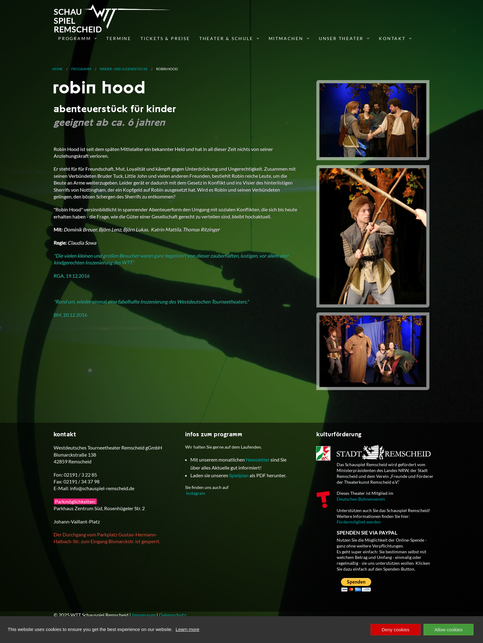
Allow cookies (449, 629)
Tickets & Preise (165, 38)
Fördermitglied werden (359, 521)
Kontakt (392, 38)
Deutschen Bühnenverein (361, 499)
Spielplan (239, 475)
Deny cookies (395, 629)
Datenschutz (172, 615)
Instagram (195, 493)
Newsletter (258, 459)
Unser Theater (341, 38)
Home (57, 69)
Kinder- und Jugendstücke (124, 69)
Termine (118, 38)
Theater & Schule (226, 38)
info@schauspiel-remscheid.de (102, 488)
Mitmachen (286, 38)
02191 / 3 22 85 (80, 475)
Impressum (144, 615)
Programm (74, 38)
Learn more (187, 629)
